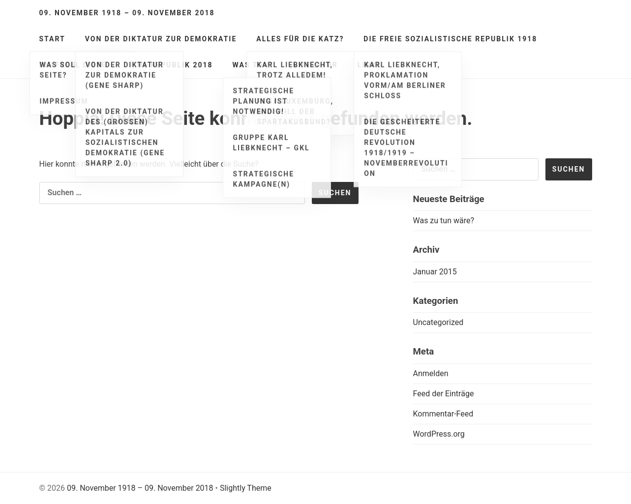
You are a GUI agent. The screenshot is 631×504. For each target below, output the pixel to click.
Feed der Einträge (443, 393)
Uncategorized (438, 322)
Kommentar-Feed (443, 413)
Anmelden (431, 373)
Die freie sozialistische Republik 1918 (450, 39)
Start (52, 39)
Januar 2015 (435, 271)
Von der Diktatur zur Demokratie (161, 39)
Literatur (315, 65)
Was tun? (253, 65)
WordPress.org (439, 434)
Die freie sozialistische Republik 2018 (126, 65)
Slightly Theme (245, 488)
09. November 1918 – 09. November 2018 (127, 13)
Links (370, 65)
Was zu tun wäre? (444, 220)
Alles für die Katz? (300, 39)
